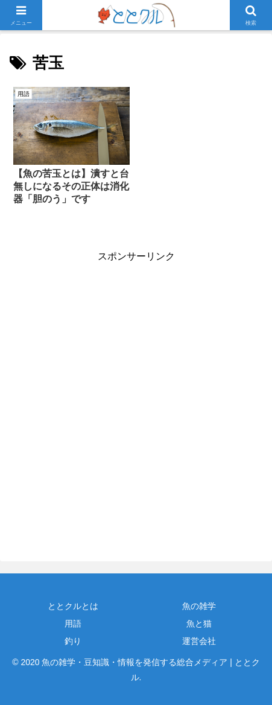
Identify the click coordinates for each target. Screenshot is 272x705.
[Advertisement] (136, 402)
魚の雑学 (199, 606)
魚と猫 (199, 623)
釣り (73, 641)
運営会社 (199, 641)
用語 (73, 623)
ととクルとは (73, 606)
